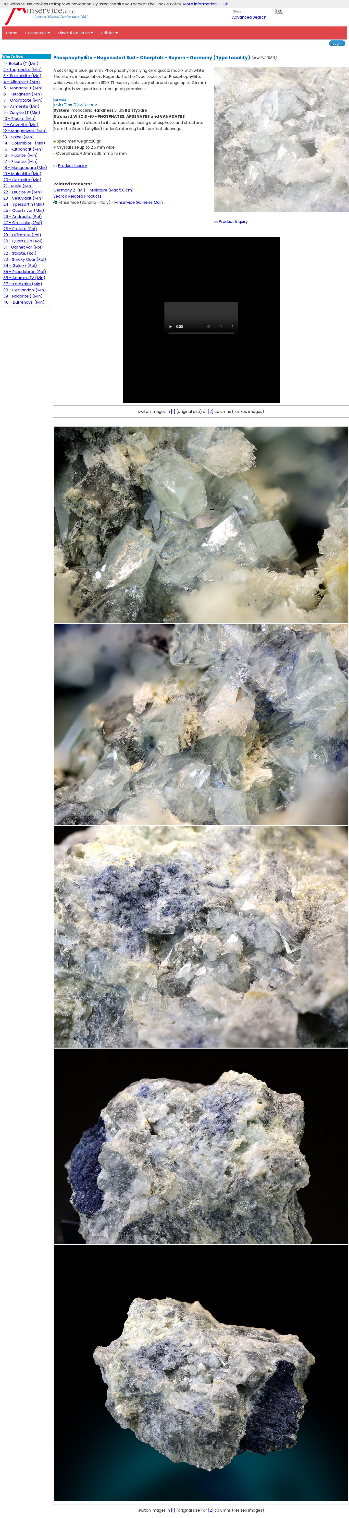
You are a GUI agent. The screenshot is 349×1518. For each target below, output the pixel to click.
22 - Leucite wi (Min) (22, 192)
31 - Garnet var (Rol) (23, 247)
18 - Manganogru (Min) (25, 167)
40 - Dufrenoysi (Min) (24, 302)
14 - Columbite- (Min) (24, 143)
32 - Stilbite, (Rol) (20, 253)
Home (11, 33)
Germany (62, 190)
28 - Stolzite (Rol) (20, 229)
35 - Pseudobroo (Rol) (24, 272)
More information (200, 4)
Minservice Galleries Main (137, 202)
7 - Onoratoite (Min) (23, 100)
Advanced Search (249, 17)
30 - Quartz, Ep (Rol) (23, 241)
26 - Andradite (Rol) (22, 216)
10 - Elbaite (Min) (19, 118)
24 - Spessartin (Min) (23, 204)
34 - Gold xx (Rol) (20, 265)
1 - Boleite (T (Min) (20, 63)
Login (337, 43)
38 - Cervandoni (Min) (24, 290)
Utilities (109, 33)
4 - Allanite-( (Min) (21, 82)
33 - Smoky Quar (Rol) (24, 259)
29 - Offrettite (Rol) (22, 235)
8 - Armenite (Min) (21, 106)
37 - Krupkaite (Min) (22, 284)
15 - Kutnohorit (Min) (23, 149)
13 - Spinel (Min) (18, 137)
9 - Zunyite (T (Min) (21, 112)
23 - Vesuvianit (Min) (23, 198)
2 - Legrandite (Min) (22, 69)
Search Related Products (77, 196)
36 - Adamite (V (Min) (24, 278)
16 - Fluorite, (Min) (20, 155)
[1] (173, 411)
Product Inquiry (72, 165)
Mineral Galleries (75, 33)
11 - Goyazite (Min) (20, 125)
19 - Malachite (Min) (22, 174)
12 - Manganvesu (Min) (25, 131)
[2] (210, 411)
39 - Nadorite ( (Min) (23, 296)
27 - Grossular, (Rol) (22, 223)
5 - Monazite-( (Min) (23, 88)
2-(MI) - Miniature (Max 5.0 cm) (103, 190)
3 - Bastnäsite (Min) (22, 76)
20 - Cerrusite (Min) (22, 180)
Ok (225, 4)
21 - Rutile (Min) (18, 186)
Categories (37, 33)
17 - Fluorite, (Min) (20, 161)
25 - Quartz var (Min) (23, 210)
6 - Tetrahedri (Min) (22, 94)
